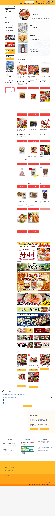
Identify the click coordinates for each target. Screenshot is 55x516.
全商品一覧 (28, 3)
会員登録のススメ (19, 512)
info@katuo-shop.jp (14, 502)
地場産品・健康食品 (14, 508)
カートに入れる (21, 134)
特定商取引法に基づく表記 (27, 512)
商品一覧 (9, 6)
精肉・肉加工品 (34, 507)
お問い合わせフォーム (46, 467)
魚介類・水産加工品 (22, 79)
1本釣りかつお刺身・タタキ (15, 507)
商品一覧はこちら (45, 371)
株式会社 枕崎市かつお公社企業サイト (10, 512)
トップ (5, 6)
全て (17, 79)
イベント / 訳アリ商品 (22, 508)
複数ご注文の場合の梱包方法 (44, 127)
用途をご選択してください (20, 101)
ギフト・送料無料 (7, 507)
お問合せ (42, 3)
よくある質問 (38, 3)
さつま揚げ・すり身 (7, 508)
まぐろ (22, 507)
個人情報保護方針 (35, 512)
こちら (9, 474)
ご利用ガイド (33, 3)
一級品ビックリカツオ (23, 3)
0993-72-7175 (11, 500)
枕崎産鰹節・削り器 (40, 507)
